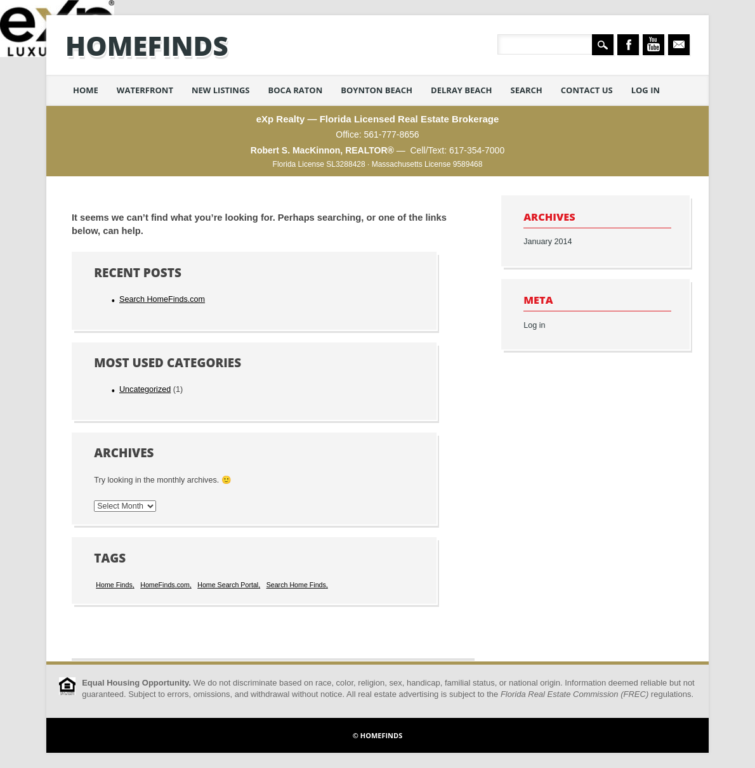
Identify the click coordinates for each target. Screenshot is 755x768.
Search (526, 90)
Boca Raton (295, 90)
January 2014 (547, 241)
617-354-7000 (476, 150)
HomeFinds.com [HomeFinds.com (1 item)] (165, 585)
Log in (645, 90)
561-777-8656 (391, 134)
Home (85, 90)
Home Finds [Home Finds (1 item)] (114, 585)
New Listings (221, 90)
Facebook (628, 44)
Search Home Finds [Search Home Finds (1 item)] (296, 585)
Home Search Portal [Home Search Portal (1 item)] (227, 585)
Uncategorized (145, 389)
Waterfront (145, 90)
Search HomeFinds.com (162, 299)
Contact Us (587, 90)
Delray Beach (461, 90)
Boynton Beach (376, 90)
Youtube (653, 44)
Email (679, 44)
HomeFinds (146, 45)
